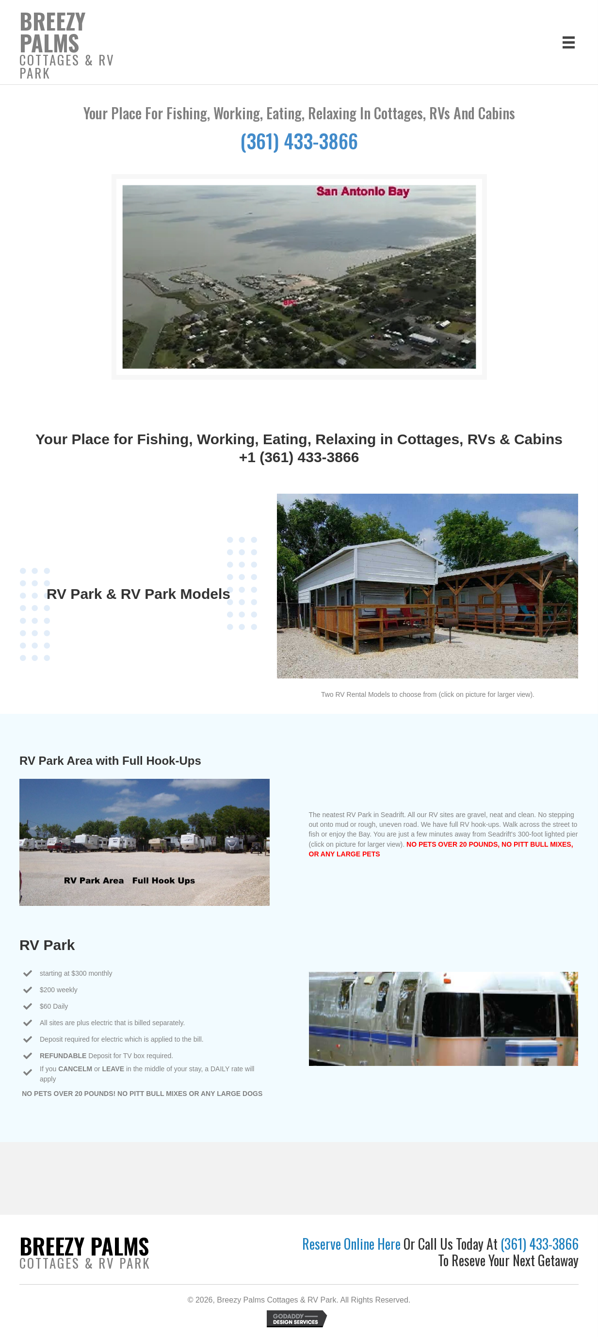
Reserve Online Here (353, 1244)
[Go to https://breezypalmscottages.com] (81, 47)
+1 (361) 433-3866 (299, 457)
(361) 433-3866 (299, 140)
